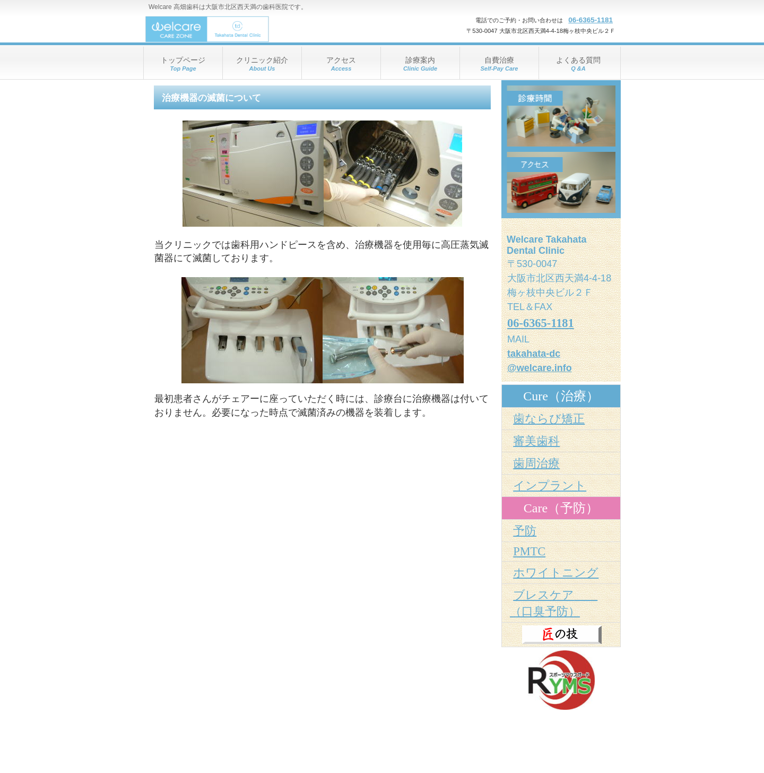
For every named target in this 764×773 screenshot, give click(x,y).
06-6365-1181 (590, 20)
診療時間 (561, 116)
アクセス (561, 182)
